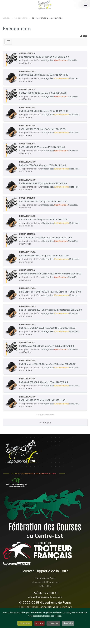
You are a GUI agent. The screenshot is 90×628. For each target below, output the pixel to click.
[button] (85, 5)
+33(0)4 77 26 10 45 (45, 593)
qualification (25, 63)
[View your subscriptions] (81, 35)
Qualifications (61, 60)
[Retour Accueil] (45, 5)
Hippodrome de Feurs (55, 602)
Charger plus (45, 422)
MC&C (69, 606)
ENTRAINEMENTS (27, 71)
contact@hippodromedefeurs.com (45, 596)
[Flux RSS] (84, 35)
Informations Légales (50, 606)
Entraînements (61, 78)
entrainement (26, 81)
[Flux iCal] (86, 35)
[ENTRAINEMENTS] (11, 77)
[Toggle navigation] (8, 41)
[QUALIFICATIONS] (11, 59)
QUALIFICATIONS (27, 53)
